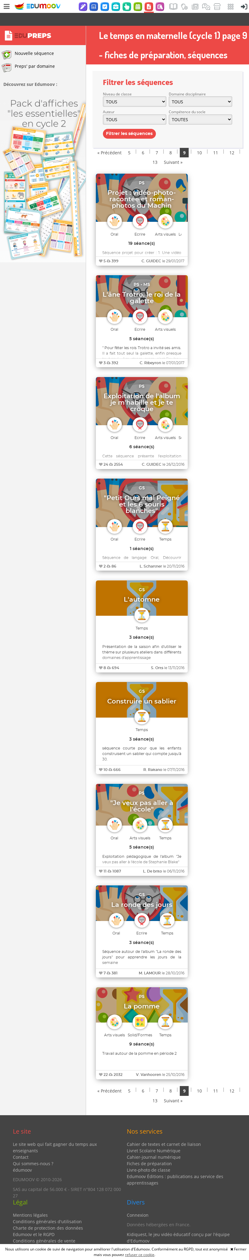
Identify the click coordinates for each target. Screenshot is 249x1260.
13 (155, 149)
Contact (20, 1144)
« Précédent (109, 140)
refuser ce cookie (139, 1254)
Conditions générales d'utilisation (47, 1209)
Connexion (138, 1202)
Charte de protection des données (48, 1215)
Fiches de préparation (149, 1151)
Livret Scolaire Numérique (153, 1138)
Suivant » (173, 149)
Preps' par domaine (28, 55)
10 (199, 140)
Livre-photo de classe (148, 1157)
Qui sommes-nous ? (33, 1151)
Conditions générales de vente (44, 1228)
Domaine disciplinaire (187, 81)
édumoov (22, 1157)
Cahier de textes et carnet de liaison (164, 1131)
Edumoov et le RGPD (34, 1221)
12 (231, 140)
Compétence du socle (187, 99)
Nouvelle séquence (28, 42)
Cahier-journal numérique (154, 1144)
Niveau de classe (117, 81)
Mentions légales (30, 1202)
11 (215, 140)
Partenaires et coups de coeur (157, 1237)
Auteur (109, 99)
